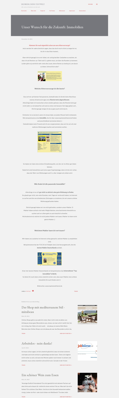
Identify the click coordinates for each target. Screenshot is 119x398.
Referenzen (62, 10)
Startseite (24, 10)
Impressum (72, 10)
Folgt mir (42, 10)
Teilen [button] (76, 291)
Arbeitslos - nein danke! (37, 343)
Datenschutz (82, 10)
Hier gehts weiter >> (66, 333)
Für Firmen (52, 10)
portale (28, 291)
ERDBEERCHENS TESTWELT (33, 4)
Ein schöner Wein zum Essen (40, 375)
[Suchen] (90, 4)
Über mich (33, 10)
